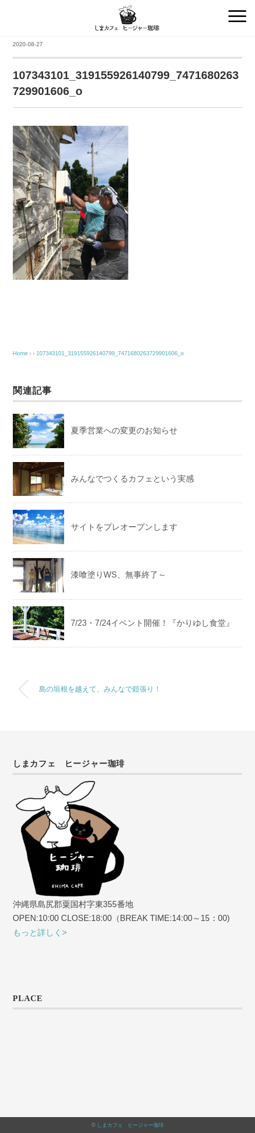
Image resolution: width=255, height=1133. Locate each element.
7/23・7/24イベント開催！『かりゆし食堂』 (152, 623)
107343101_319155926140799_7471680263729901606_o (110, 353)
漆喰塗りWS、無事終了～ (118, 574)
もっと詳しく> (40, 932)
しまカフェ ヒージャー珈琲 (130, 1125)
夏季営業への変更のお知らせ (124, 430)
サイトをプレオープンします (124, 527)
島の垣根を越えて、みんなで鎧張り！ (100, 689)
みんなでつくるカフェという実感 (132, 478)
